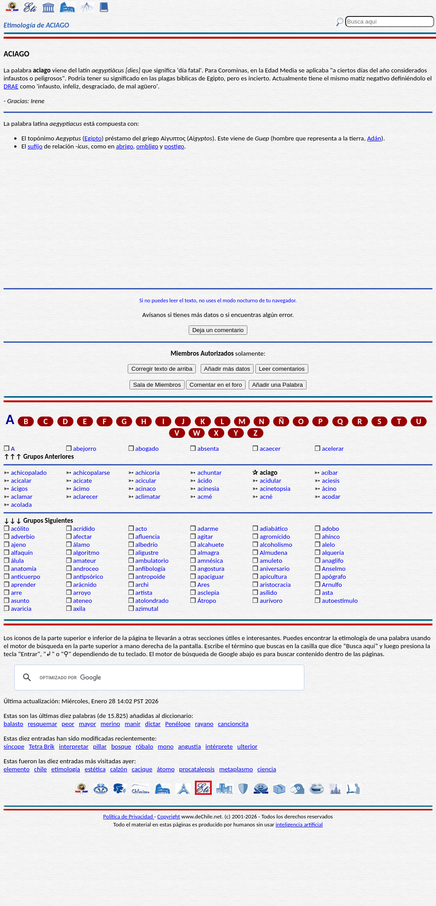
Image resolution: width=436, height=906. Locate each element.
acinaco (145, 489)
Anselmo (333, 569)
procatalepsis (197, 769)
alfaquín (21, 553)
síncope (14, 746)
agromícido (275, 537)
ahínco (331, 537)
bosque (121, 746)
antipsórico (88, 577)
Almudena (273, 553)
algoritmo (86, 553)
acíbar (329, 473)
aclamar (21, 497)
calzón (118, 769)
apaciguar (211, 577)
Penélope (177, 724)
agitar (205, 537)
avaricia (21, 609)
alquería (333, 553)
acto (141, 529)
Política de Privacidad (128, 816)
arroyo (82, 593)
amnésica (210, 561)
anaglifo (332, 561)
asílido (268, 593)
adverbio (23, 537)
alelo (328, 545)
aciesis (330, 481)
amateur (84, 561)
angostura (211, 569)
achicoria (147, 473)
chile (40, 769)
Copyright (168, 816)
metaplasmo (236, 769)
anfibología (150, 569)
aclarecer (85, 497)
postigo (174, 146)
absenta (208, 449)
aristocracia (275, 585)
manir (133, 724)
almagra (208, 553)
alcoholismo (276, 545)
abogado (147, 449)
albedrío (146, 545)
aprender (23, 585)
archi (142, 585)
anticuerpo (25, 577)
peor (68, 724)
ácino (329, 489)
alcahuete (211, 545)
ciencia (267, 769)
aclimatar (148, 497)
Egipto (93, 138)
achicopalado (28, 473)
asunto (20, 601)
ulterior (247, 746)
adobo (330, 529)
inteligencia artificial (299, 824)
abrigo (124, 146)
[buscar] (158, 677)
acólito (20, 529)
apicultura (273, 577)
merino (110, 724)
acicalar (21, 481)
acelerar (332, 449)
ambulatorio (152, 561)
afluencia (147, 537)
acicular (145, 481)
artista (144, 593)
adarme (208, 529)
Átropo (207, 601)
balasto (13, 724)
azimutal (146, 609)
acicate (82, 481)
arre (16, 593)
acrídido (84, 529)
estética (95, 769)
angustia (189, 746)
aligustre (146, 553)
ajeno (18, 545)
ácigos (19, 489)
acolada (21, 505)
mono (165, 746)
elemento (16, 769)
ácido (205, 481)
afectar (82, 537)
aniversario (275, 569)
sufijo (35, 146)
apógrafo (334, 577)
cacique (142, 769)
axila (79, 609)
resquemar (42, 724)
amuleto (271, 561)
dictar (153, 724)
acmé (205, 497)
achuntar (210, 473)
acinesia (208, 489)
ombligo (147, 146)
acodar (331, 497)
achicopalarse (91, 473)
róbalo (144, 746)
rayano (204, 724)
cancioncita (233, 724)
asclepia (208, 593)
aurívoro (271, 601)
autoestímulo (340, 601)
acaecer (270, 449)
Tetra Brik (42, 746)
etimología (65, 769)
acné (266, 497)
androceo (86, 569)
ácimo (81, 489)
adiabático (274, 529)
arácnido (85, 585)
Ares (204, 585)
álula (17, 561)
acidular (271, 481)
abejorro (84, 449)
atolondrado (152, 601)
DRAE (11, 86)
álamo (81, 545)
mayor (87, 724)
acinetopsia (275, 489)
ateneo (82, 601)
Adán (374, 138)
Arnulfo (332, 585)
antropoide (150, 577)
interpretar (74, 746)
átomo (166, 769)
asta (327, 593)
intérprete (219, 746)
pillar (100, 746)
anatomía (23, 569)
